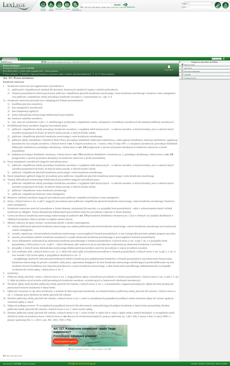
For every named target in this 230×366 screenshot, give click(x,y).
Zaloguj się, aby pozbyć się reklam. (204, 62)
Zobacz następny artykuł (101, 349)
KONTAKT (210, 364)
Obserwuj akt (169, 67)
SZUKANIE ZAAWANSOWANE (75, 10)
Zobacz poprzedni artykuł (78, 349)
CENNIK (67, 9)
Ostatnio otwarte (188, 78)
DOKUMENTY (59, 9)
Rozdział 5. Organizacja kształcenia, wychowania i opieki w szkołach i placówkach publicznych (55, 74)
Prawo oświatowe (11, 65)
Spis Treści (186, 68)
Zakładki (186, 74)
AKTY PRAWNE (51, 10)
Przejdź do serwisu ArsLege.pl (81, 364)
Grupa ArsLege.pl (28, 364)
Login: (184, 4)
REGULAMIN (221, 364)
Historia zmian (188, 65)
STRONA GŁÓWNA (43, 10)
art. (71, 143)
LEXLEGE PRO (85, 62)
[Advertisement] (115, 34)
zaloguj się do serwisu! (123, 7)
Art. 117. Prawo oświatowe (103, 74)
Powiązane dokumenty (190, 71)
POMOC (202, 364)
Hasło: (184, 7)
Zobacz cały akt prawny (12, 356)
